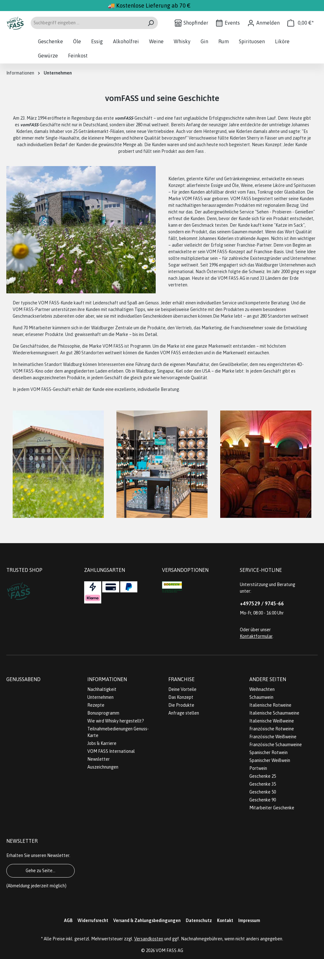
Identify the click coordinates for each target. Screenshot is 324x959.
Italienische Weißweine (271, 720)
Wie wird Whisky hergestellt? (115, 720)
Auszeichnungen (102, 767)
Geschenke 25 (262, 776)
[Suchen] (150, 22)
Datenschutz (199, 920)
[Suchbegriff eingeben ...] (87, 22)
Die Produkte (181, 705)
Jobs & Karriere (101, 743)
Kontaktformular (256, 636)
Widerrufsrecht (93, 920)
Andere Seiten (267, 679)
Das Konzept (180, 697)
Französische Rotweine (271, 728)
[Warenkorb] (301, 23)
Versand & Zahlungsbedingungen (147, 920)
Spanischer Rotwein (268, 752)
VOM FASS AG (169, 950)
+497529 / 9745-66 (262, 603)
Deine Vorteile (182, 689)
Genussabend (23, 679)
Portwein (258, 768)
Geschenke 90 (262, 799)
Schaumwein (261, 697)
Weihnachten (262, 689)
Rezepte (95, 705)
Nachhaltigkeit (101, 689)
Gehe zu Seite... (40, 870)
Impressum (249, 920)
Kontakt (225, 920)
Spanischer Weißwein (269, 760)
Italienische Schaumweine (274, 713)
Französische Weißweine (272, 736)
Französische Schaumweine (275, 744)
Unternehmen (100, 697)
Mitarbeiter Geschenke (271, 807)
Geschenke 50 (262, 791)
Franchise (181, 679)
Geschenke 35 (262, 784)
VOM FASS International (111, 751)
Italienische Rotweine (270, 705)
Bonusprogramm (103, 713)
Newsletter (98, 759)
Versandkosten (148, 938)
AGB (68, 920)
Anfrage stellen (183, 713)
